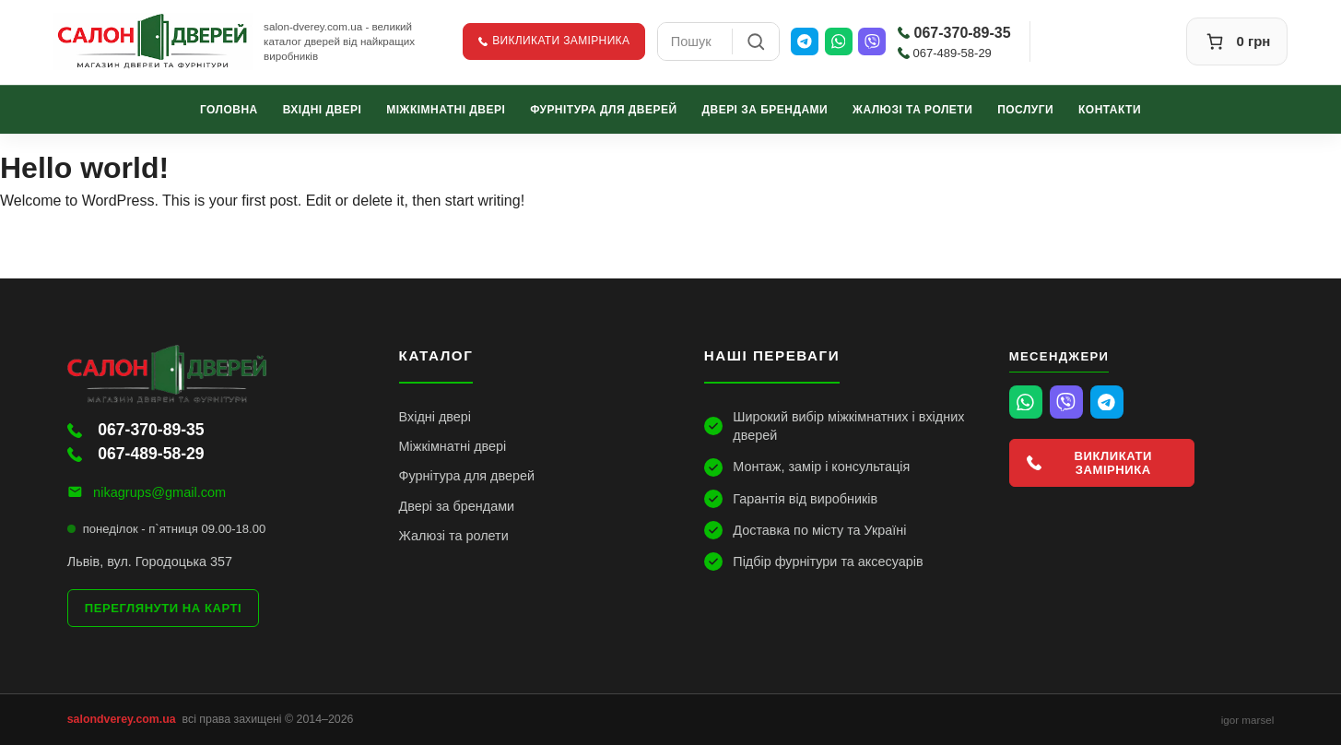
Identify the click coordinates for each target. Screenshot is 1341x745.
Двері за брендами (764, 108)
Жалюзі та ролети (912, 108)
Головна (229, 108)
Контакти (1109, 108)
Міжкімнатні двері (445, 108)
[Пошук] (756, 41)
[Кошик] (1237, 41)
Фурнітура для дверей (603, 108)
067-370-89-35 (954, 33)
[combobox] (695, 41)
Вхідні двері (322, 108)
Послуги (1025, 108)
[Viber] (872, 41)
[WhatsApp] (839, 41)
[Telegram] (804, 41)
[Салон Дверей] (153, 41)
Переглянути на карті (163, 608)
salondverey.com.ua (121, 719)
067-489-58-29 (945, 53)
